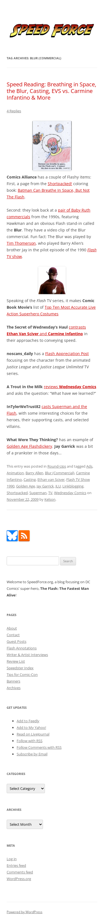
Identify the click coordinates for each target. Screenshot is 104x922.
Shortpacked (17, 492)
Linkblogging (72, 486)
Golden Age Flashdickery (29, 446)
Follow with (29, 740)
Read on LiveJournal (33, 734)
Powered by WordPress (24, 912)
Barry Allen (34, 472)
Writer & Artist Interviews (27, 654)
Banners (13, 681)
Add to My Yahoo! (31, 727)
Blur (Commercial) (59, 472)
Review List (16, 661)
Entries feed (16, 865)
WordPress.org (19, 878)
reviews (70, 386)
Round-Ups (56, 466)
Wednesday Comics (70, 492)
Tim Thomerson (21, 243)
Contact (13, 634)
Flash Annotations (22, 648)
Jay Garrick (45, 486)
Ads (89, 466)
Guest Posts (16, 641)
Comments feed (20, 872)
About (12, 628)
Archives (14, 687)
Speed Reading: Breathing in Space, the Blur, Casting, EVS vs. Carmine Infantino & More (51, 91)
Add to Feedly (28, 720)
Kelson (49, 499)
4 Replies (14, 110)
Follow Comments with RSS (39, 747)
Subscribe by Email (32, 754)
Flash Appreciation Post (67, 353)
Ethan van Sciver (51, 479)
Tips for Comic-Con (22, 674)
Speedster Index (20, 667)
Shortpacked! (60, 183)
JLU (58, 486)
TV (50, 492)
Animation (15, 472)
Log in (12, 858)
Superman (38, 492)
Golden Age (25, 486)
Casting (30, 479)
